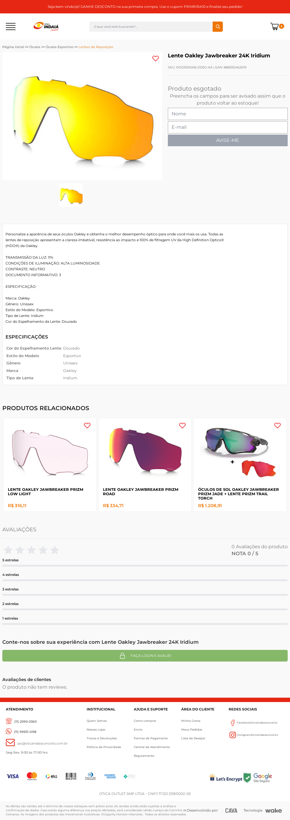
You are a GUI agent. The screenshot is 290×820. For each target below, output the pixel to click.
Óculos (34, 47)
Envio (138, 729)
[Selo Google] (263, 777)
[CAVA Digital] (231, 810)
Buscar (218, 27)
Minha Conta (190, 721)
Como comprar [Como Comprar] (145, 721)
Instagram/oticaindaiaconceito (253, 735)
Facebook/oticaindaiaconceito (253, 723)
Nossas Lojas (96, 729)
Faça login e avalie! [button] (145, 655)
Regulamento (144, 756)
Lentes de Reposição (96, 47)
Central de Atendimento (152, 747)
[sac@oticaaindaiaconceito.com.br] (36, 743)
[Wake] (273, 810)
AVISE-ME (227, 140)
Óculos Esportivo (59, 47)
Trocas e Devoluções (102, 738)
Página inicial (13, 47)
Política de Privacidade (104, 747)
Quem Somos (97, 721)
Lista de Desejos (193, 738)
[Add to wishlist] (155, 58)
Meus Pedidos (191, 729)
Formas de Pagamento (151, 738)
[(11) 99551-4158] (21, 732)
